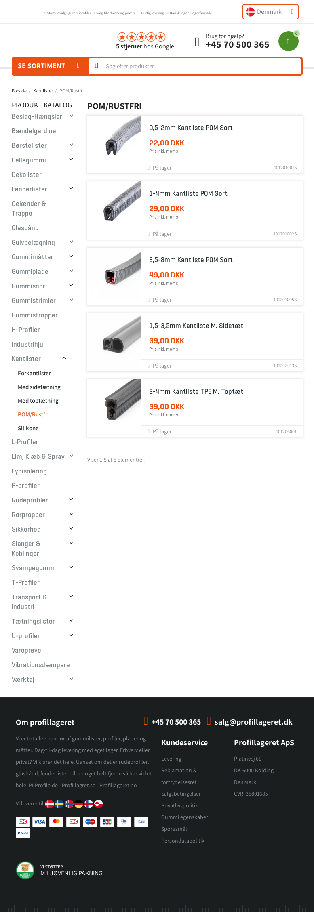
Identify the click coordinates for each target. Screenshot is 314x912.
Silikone (28, 428)
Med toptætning (38, 400)
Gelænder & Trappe (29, 209)
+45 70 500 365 (238, 44)
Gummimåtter (32, 257)
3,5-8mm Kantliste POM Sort (191, 260)
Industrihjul (28, 344)
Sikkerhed (26, 529)
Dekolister (27, 174)
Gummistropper (35, 315)
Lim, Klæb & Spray (38, 456)
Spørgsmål (174, 828)
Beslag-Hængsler (37, 116)
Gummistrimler (34, 300)
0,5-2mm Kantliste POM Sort (191, 128)
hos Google (145, 46)
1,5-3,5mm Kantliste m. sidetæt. (197, 326)
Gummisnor (28, 286)
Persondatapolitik (182, 840)
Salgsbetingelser (181, 793)
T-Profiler (26, 582)
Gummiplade (30, 271)
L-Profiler (25, 442)
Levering (171, 758)
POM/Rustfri (33, 414)
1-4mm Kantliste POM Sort (188, 194)
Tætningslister (33, 621)
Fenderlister (29, 189)
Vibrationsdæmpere (41, 665)
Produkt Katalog (42, 104)
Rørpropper (28, 515)
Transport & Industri (29, 602)
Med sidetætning (39, 387)
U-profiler (26, 636)
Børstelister (29, 145)
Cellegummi (29, 160)
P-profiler (26, 485)
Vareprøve (26, 650)
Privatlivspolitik (179, 805)
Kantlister (26, 359)
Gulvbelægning (33, 242)
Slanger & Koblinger (26, 549)
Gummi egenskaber (184, 817)
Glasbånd (25, 228)
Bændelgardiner (35, 131)
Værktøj (23, 679)
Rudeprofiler (30, 500)
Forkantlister (34, 373)
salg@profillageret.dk (254, 722)
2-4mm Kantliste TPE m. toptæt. (197, 391)
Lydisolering (29, 471)
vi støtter (51, 867)
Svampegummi (34, 568)
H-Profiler (26, 330)
